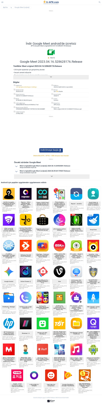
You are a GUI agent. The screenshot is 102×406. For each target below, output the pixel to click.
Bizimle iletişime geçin (40, 397)
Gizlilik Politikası (50, 397)
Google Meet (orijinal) (22, 7)
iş (11, 7)
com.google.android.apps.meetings (26, 87)
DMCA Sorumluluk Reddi (62, 397)
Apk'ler (5, 7)
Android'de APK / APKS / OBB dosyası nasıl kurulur (51, 156)
